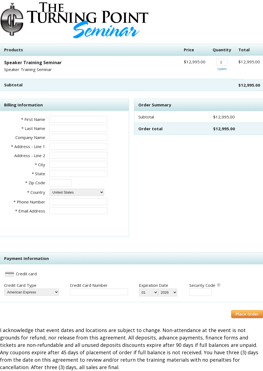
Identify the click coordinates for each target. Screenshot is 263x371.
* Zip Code (35, 182)
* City (40, 164)
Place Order (247, 314)
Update (222, 69)
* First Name (33, 119)
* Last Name (33, 128)
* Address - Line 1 (28, 146)
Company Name (30, 137)
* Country (36, 192)
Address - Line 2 (29, 155)
